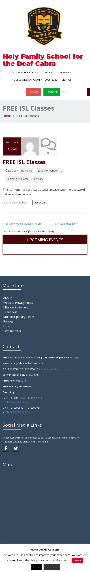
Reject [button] (36, 567)
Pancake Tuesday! (65, 223)
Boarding (26, 170)
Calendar (64, 72)
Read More (52, 567)
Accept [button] (77, 560)
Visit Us (67, 79)
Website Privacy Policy (18, 303)
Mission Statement (16, 307)
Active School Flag (25, 72)
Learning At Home (18, 178)
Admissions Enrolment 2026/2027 (34, 79)
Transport (10, 312)
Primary (38, 178)
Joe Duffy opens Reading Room (23, 223)
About (7, 298)
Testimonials (12, 331)
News (33, 92)
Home (7, 116)
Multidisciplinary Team (18, 317)
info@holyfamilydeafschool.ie (55, 369)
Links (6, 326)
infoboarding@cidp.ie (17, 402)
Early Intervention (48, 170)
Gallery (48, 72)
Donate (52, 92)
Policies (8, 321)
